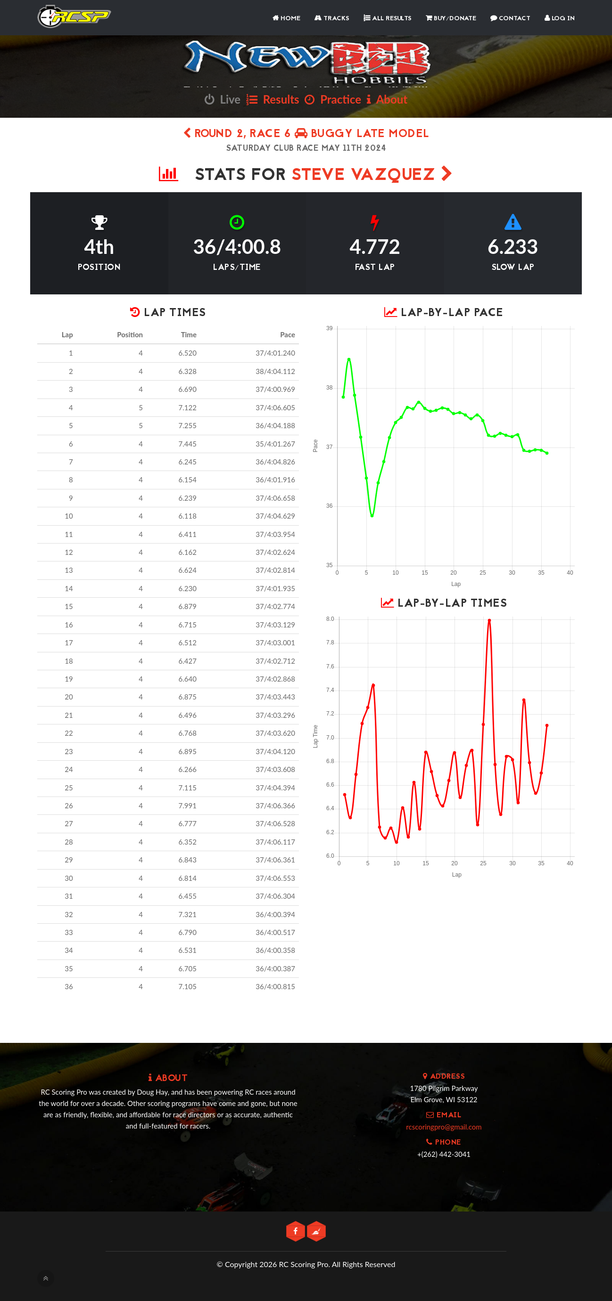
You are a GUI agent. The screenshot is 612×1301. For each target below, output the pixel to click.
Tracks (331, 19)
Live (222, 99)
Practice (333, 99)
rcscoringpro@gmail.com (443, 1126)
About (387, 99)
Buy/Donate (451, 19)
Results (272, 99)
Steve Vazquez (372, 176)
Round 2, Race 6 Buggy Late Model (306, 134)
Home (286, 19)
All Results (388, 19)
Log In (560, 19)
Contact (510, 19)
